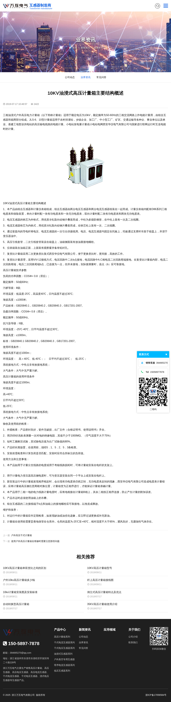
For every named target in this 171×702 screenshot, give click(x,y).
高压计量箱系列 (62, 636)
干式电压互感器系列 (64, 648)
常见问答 (101, 77)
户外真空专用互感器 (64, 659)
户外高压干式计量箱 (21, 535)
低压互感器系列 (62, 670)
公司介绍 (133, 636)
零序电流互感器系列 (64, 665)
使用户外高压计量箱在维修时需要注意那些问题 (35, 541)
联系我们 (133, 642)
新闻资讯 (85, 47)
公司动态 (70, 77)
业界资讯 (98, 47)
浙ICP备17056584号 (155, 695)
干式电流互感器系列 (64, 642)
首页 (74, 47)
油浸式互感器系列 (63, 653)
